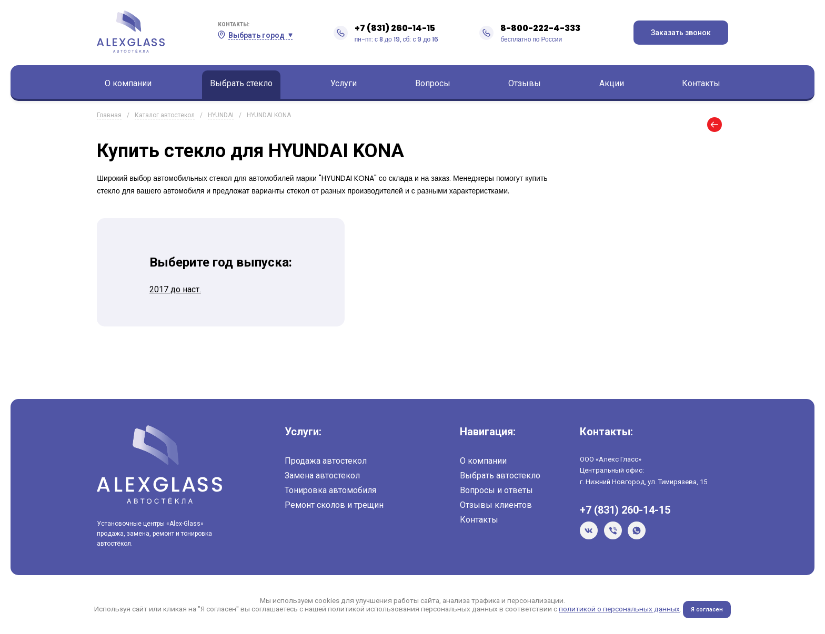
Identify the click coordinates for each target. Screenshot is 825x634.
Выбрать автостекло (500, 475)
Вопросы (432, 83)
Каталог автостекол (165, 115)
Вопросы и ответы (496, 490)
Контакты (701, 83)
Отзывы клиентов (496, 505)
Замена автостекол (322, 475)
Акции (611, 83)
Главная (109, 115)
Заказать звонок (681, 32)
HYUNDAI (221, 115)
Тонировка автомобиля (330, 490)
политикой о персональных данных (618, 609)
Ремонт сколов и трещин (334, 505)
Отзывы (524, 83)
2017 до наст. (175, 289)
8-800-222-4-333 (540, 28)
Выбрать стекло (241, 83)
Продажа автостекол (326, 461)
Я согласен (706, 609)
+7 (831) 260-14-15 (395, 28)
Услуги (343, 83)
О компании (128, 83)
